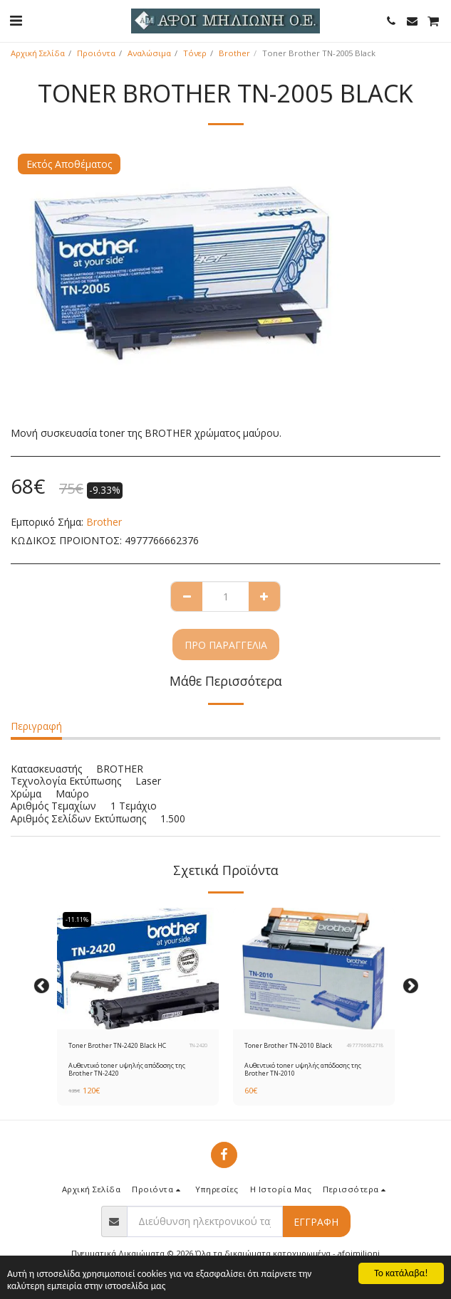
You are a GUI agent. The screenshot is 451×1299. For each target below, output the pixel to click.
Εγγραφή (316, 1222)
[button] (16, 20)
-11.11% (77, 919)
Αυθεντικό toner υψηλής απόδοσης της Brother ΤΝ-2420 (126, 1069)
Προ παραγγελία (226, 645)
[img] (138, 968)
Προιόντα (96, 53)
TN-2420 (198, 1045)
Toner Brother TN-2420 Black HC (117, 1045)
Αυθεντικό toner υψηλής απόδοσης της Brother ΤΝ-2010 (302, 1069)
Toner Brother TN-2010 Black (288, 1045)
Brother (234, 53)
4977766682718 (364, 1045)
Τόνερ (195, 53)
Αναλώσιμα (149, 53)
